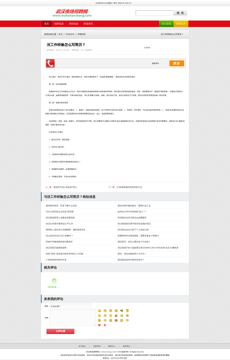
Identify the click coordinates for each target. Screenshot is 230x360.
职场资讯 (88, 23)
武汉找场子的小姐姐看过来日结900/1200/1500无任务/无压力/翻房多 (148, 248)
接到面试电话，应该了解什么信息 (61, 206)
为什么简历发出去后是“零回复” (60, 212)
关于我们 (82, 346)
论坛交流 (166, 23)
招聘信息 (59, 23)
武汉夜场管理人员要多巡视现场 (60, 218)
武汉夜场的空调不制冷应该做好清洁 (134, 224)
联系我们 (126, 346)
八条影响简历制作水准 (56, 260)
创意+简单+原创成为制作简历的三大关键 (64, 254)
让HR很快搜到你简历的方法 (129, 187)
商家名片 (181, 23)
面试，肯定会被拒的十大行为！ (132, 254)
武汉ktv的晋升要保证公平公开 (59, 224)
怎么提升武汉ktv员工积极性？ (59, 236)
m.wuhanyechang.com (107, 352)
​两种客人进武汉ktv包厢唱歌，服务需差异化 (66, 230)
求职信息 (73, 23)
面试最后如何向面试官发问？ (131, 260)
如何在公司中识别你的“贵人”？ (132, 212)
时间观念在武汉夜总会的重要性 (132, 218)
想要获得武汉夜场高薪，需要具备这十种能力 (138, 236)
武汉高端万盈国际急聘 (56, 248)
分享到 (146, 48)
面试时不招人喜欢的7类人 (65, 187)
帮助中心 (111, 346)
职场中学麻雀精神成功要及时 (59, 242)
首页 (46, 23)
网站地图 (123, 358)
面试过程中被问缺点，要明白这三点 (134, 206)
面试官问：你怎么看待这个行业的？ (134, 242)
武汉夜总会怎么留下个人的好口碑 (133, 230)
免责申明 (96, 346)
